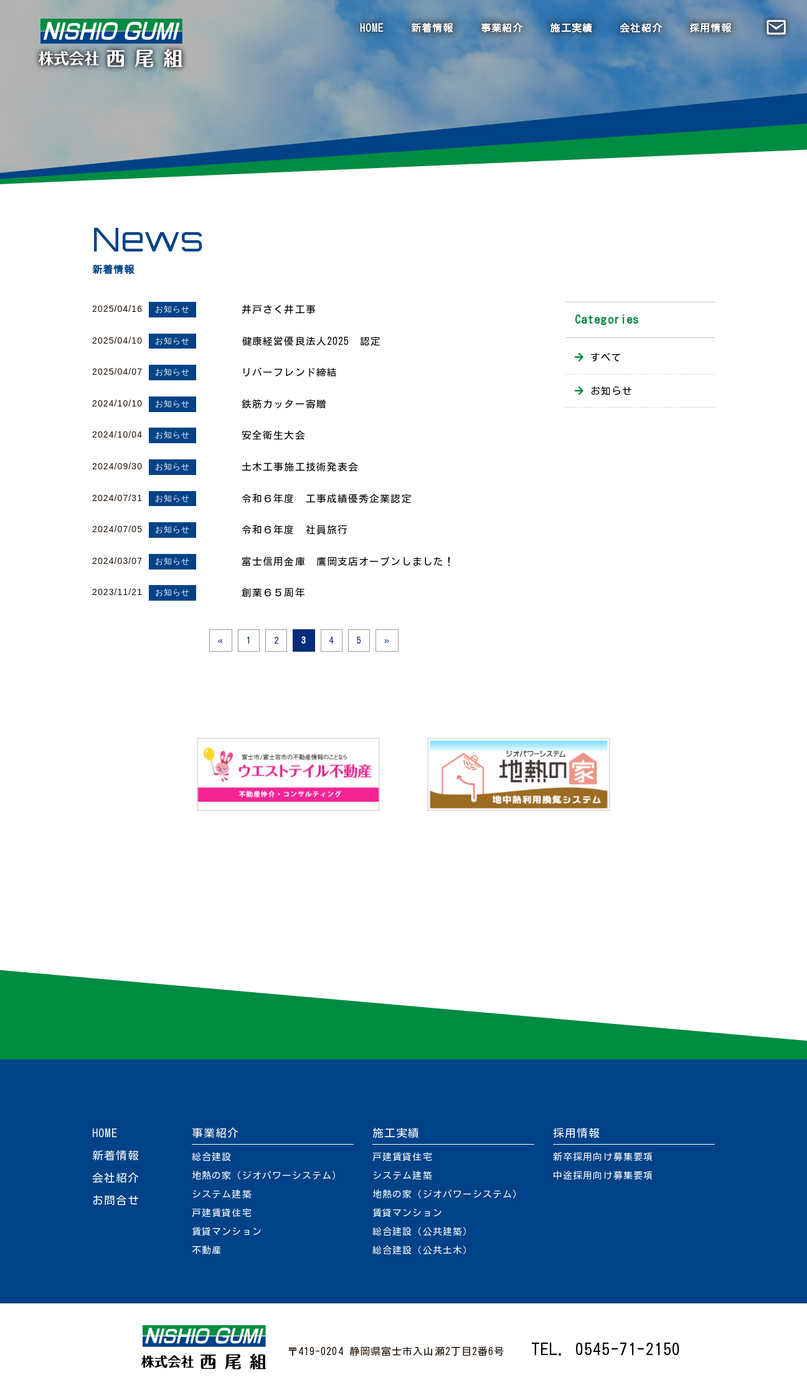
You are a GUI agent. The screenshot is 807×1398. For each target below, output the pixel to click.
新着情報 (432, 28)
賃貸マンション (227, 1234)
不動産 (207, 1253)
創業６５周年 (274, 593)
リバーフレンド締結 (289, 372)
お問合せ (115, 1203)
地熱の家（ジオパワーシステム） (267, 1178)
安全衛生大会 (274, 435)
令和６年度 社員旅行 (295, 530)
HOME (372, 28)
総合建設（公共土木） (422, 1253)
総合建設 (212, 1160)
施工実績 (571, 28)
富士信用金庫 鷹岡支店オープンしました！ (348, 561)
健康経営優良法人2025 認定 (312, 341)
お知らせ (172, 309)
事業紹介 (502, 28)
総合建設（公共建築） (422, 1234)
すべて (606, 357)
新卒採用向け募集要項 (603, 1160)
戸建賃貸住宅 (222, 1216)
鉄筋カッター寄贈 (284, 404)
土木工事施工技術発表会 (300, 467)
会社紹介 (641, 28)
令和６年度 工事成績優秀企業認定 (327, 499)
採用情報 (710, 28)
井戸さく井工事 (279, 309)
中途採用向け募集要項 (603, 1178)
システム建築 (222, 1197)
